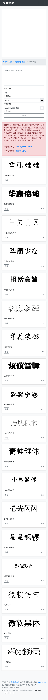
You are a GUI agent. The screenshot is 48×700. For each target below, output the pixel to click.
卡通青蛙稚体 (9, 462)
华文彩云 (7, 662)
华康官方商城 (21, 151)
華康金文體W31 (10, 233)
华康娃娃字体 (9, 175)
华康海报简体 (9, 204)
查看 (6, 180)
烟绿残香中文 (9, 576)
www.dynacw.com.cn (24, 147)
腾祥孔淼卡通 (9, 404)
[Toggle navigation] (42, 3)
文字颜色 (7, 96)
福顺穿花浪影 (9, 347)
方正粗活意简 (9, 290)
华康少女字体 (9, 261)
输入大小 (7, 89)
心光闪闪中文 (9, 519)
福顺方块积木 (9, 433)
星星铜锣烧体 (9, 547)
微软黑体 (7, 633)
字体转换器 (7, 62)
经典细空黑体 (9, 319)
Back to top (42, 682)
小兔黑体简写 (9, 490)
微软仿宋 (7, 605)
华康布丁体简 (19, 62)
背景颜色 (7, 104)
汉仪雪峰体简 (9, 376)
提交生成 (7, 111)
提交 (24, 115)
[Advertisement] (24, 33)
